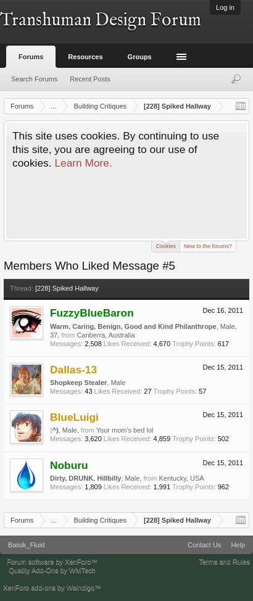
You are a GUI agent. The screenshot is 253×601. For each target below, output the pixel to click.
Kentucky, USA (181, 478)
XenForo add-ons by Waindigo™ (52, 587)
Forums (31, 56)
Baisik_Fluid (26, 545)
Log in (225, 7)
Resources (85, 56)
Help (238, 545)
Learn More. (83, 163)
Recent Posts (90, 79)
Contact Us (204, 545)
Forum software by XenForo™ (52, 561)
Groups (140, 56)
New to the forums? (208, 246)
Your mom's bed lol (125, 430)
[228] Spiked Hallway (67, 288)
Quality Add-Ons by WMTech (52, 570)
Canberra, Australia (106, 335)
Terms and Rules (224, 561)
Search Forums (34, 79)
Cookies (166, 245)
